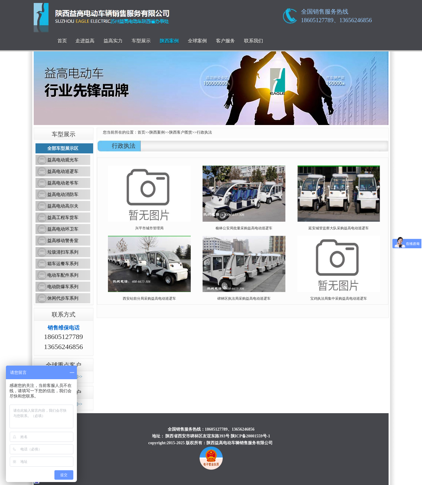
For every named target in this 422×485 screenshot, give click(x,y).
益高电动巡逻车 (62, 171)
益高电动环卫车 (62, 229)
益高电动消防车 (62, 194)
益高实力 (113, 40)
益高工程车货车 (62, 217)
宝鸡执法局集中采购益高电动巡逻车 (338, 298)
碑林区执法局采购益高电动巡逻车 (244, 298)
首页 (62, 40)
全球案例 (197, 40)
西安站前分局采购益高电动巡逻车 (149, 298)
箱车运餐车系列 (62, 263)
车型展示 (141, 40)
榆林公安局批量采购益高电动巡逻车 (244, 228)
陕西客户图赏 (180, 132)
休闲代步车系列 (62, 298)
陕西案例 (169, 40)
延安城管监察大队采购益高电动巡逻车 (338, 228)
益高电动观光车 (62, 160)
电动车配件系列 (62, 275)
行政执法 (204, 132)
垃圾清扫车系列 (62, 252)
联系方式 (63, 314)
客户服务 (225, 40)
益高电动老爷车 (62, 183)
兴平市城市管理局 (149, 228)
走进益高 (84, 40)
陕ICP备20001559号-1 (250, 436)
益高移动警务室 (62, 240)
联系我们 (253, 40)
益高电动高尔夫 (62, 206)
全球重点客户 (63, 365)
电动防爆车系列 (62, 286)
